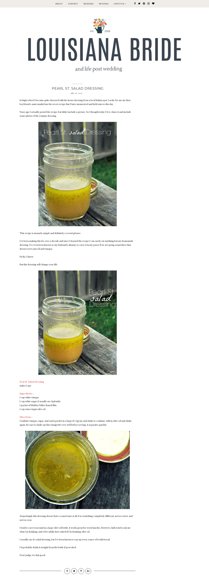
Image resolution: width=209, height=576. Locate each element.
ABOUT (59, 4)
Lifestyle (120, 4)
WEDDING (88, 4)
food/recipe (77, 84)
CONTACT (73, 4)
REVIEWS (104, 4)
